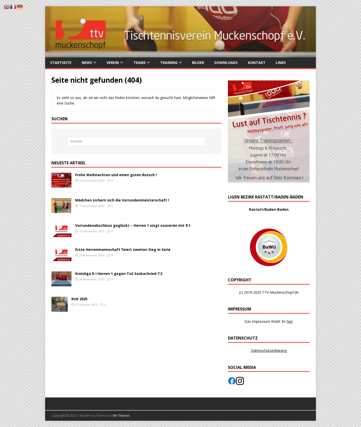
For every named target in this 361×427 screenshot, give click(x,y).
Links (281, 62)
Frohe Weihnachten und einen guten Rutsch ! (116, 174)
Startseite (60, 62)
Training (168, 62)
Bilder (198, 62)
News (87, 62)
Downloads (226, 62)
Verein (113, 62)
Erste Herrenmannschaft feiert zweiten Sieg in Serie (122, 249)
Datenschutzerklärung (269, 350)
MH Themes (121, 415)
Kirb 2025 (79, 298)
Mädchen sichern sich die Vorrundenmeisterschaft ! (122, 200)
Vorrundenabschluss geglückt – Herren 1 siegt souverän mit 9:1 (133, 225)
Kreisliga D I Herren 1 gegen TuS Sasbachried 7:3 (118, 273)
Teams (139, 62)
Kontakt (256, 62)
